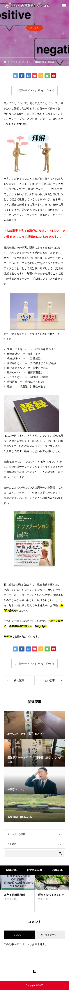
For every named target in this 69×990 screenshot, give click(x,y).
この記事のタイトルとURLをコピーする (34, 90)
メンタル (34, 29)
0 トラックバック (50, 934)
